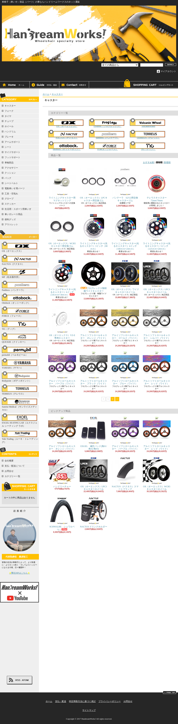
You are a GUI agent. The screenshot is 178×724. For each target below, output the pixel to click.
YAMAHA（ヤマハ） (20, 363)
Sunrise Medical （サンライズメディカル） (20, 404)
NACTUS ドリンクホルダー (94, 512)
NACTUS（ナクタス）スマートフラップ (125, 473)
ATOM (25, 680)
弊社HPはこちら (19, 573)
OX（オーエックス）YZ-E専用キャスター (62, 322)
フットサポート (12, 157)
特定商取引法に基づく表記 (82, 701)
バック (8, 178)
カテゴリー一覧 (12, 476)
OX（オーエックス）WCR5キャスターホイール (157, 473)
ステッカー (10, 204)
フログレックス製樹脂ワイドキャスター (94, 276)
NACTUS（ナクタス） (20, 260)
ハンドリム (10, 131)
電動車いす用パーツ (15, 188)
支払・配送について (44, 85)
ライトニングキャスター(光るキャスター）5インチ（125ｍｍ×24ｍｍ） (157, 232)
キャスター (10, 105)
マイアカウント (168, 71)
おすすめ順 (148, 162)
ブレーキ (9, 136)
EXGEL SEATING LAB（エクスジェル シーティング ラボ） (20, 420)
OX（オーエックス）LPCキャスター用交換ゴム (94, 185)
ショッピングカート (148, 84)
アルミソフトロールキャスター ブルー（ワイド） (125, 368)
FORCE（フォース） (20, 312)
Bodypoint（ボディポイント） (20, 376)
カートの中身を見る (19, 486)
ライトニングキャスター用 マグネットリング (63, 185)
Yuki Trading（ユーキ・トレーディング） (20, 436)
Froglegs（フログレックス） (107, 122)
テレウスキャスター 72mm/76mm (157, 185)
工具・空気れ (11, 193)
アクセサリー (11, 168)
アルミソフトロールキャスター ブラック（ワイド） (94, 368)
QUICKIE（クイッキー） (20, 338)
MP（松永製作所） (20, 273)
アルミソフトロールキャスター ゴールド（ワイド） (125, 322)
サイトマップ (89, 710)
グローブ (9, 198)
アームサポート (12, 142)
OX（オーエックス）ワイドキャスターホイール (125, 276)
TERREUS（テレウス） (20, 389)
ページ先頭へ (169, 692)
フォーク (9, 111)
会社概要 (9, 460)
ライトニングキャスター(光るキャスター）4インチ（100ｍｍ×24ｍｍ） (125, 232)
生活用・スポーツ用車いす (18, 209)
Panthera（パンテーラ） (20, 286)
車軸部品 (9, 162)
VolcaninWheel (148, 122)
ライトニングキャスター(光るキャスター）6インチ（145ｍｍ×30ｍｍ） (62, 278)
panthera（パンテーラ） (107, 134)
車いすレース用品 (13, 214)
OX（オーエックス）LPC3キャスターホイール (157, 276)
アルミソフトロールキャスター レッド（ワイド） (157, 368)
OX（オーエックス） (20, 247)
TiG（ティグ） (20, 325)
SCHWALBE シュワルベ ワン (62, 514)
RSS (18, 680)
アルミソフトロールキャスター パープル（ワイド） (62, 368)
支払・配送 (60, 701)
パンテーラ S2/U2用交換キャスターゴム (125, 185)
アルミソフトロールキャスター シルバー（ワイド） (157, 322)
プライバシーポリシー (109, 701)
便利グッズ (10, 219)
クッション (10, 173)
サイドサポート (12, 152)
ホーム (15, 85)
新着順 (167, 162)
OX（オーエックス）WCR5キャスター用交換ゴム (62, 230)
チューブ (9, 121)
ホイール (9, 126)
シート (8, 147)
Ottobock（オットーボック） (20, 299)
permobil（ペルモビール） (20, 351)
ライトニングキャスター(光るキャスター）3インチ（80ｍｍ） (94, 232)
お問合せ (74, 85)
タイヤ (8, 116)
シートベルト (11, 183)
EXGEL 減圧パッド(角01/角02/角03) (94, 433)
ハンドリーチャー (62, 472)
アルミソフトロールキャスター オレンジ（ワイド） (94, 322)
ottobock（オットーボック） (66, 146)
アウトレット (11, 224)
